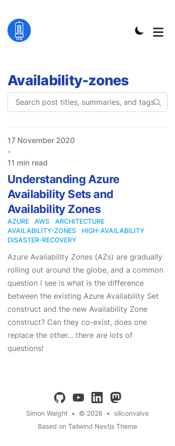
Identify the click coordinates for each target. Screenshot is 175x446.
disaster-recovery (42, 240)
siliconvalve (131, 413)
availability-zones (41, 230)
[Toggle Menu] (158, 30)
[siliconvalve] (21, 30)
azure (18, 221)
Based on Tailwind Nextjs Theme (87, 426)
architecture (80, 221)
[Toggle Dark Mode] (139, 30)
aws (42, 221)
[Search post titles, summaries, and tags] (87, 102)
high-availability (113, 230)
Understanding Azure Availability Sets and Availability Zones (63, 194)
